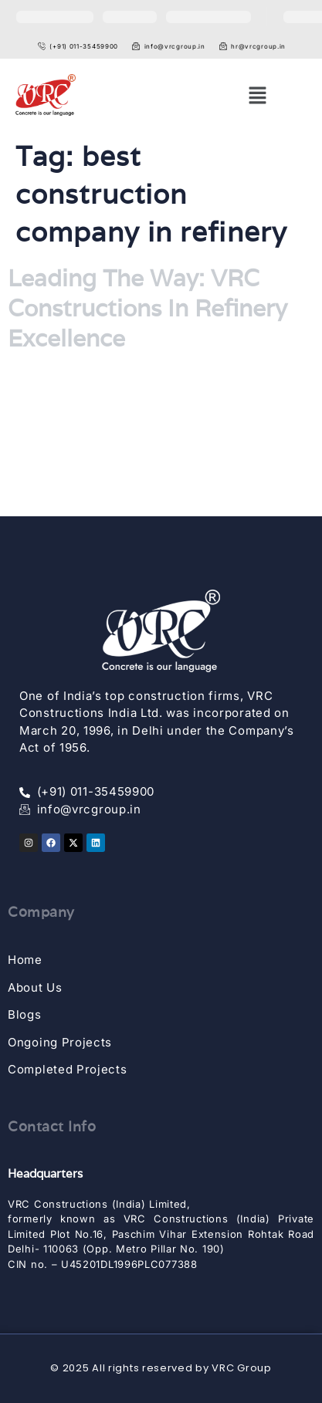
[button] (257, 95)
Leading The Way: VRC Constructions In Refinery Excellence (147, 308)
